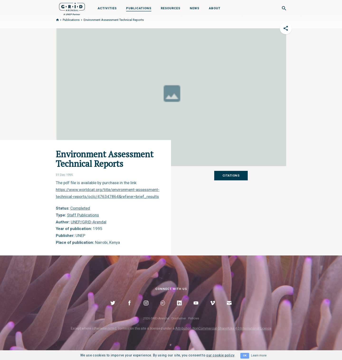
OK (245, 355)
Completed (80, 208)
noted (112, 328)
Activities (107, 8)
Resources (170, 8)
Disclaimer (178, 318)
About (214, 8)
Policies (193, 318)
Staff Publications (83, 215)
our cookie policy (220, 355)
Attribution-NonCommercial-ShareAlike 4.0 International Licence (223, 328)
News (194, 8)
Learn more (258, 355)
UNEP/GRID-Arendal (88, 222)
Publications (138, 8)
